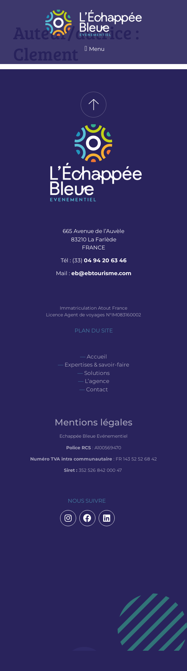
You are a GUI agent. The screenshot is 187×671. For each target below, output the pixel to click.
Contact (97, 389)
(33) (99, 260)
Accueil (97, 356)
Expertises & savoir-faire (97, 364)
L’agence (97, 381)
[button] (93, 48)
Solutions (97, 373)
